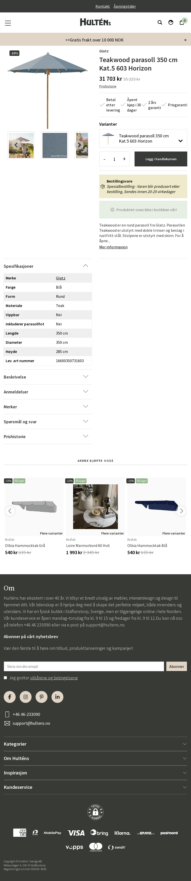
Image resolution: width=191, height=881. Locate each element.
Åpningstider (125, 6)
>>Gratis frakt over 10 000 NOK (94, 40)
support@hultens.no (105, 625)
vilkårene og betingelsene (54, 678)
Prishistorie (107, 86)
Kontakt (103, 6)
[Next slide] (79, 145)
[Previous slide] (16, 145)
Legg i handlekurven (161, 159)
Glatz (104, 50)
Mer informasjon (113, 246)
